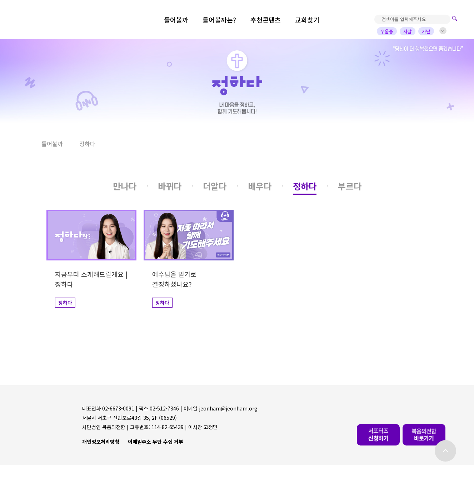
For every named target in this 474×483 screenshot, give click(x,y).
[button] (24, 143)
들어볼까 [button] (52, 144)
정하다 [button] (87, 144)
